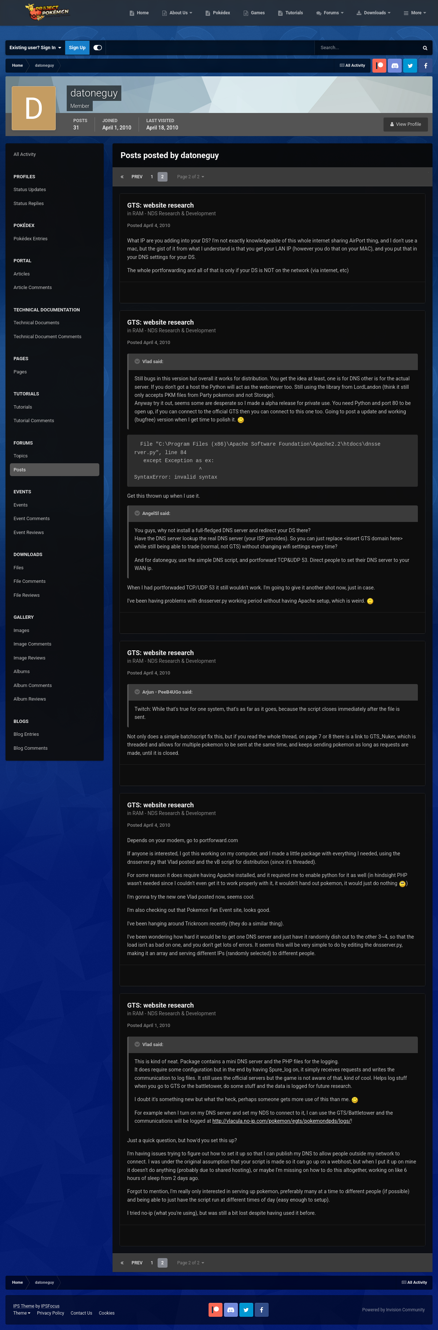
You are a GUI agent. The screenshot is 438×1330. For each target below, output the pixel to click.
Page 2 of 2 (191, 176)
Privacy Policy (50, 1313)
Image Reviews (29, 658)
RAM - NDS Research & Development (174, 213)
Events (20, 505)
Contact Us (81, 1313)
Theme (21, 1313)
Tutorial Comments (34, 420)
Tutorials (341, 18)
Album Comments (33, 685)
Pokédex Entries (31, 238)
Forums (378, 18)
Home (189, 18)
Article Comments (33, 287)
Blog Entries (26, 734)
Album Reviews (30, 699)
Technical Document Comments (47, 336)
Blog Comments (31, 748)
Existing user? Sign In (35, 48)
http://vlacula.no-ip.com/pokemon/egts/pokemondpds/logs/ (282, 1121)
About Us (226, 18)
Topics (21, 455)
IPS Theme (23, 1306)
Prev (137, 176)
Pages (20, 371)
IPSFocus (50, 1306)
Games (304, 18)
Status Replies (29, 203)
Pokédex (268, 18)
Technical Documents (36, 322)
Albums (22, 671)
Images (21, 630)
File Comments (29, 581)
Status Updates (30, 189)
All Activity (25, 154)
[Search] (344, 48)
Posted (148, 225)
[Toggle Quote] (138, 361)
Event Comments (32, 518)
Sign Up (77, 47)
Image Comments (32, 644)
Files (18, 567)
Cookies (107, 1313)
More (416, 18)
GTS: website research (160, 205)
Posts (20, 469)
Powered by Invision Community (393, 1309)
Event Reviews (29, 532)
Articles (22, 274)
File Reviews (27, 595)
